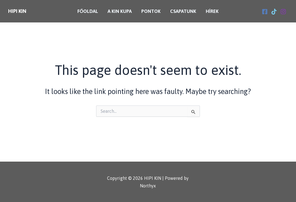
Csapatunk (183, 11)
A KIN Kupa (120, 11)
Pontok (151, 11)
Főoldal (87, 11)
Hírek (212, 11)
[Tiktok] (274, 12)
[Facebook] (265, 12)
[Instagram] (283, 12)
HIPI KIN (17, 11)
